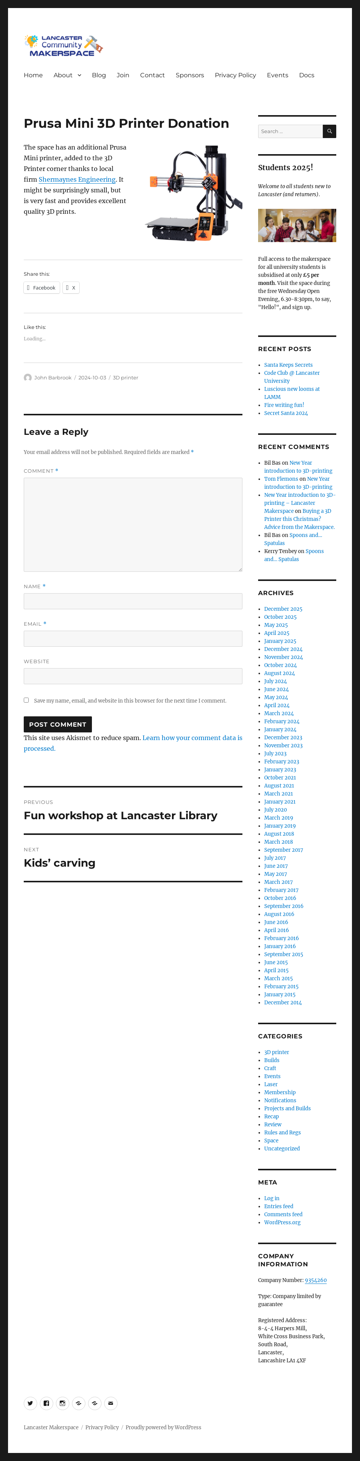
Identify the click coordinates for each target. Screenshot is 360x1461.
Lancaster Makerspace (51, 1427)
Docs (306, 75)
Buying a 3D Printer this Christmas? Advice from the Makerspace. (299, 519)
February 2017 (281, 890)
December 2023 (283, 737)
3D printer (125, 377)
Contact (152, 75)
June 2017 (276, 866)
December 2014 (283, 1002)
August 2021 (279, 786)
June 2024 (276, 689)
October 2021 (280, 777)
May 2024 (276, 697)
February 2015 (281, 986)
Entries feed (278, 1206)
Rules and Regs (282, 1132)
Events (277, 75)
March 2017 (278, 882)
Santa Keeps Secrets (288, 365)
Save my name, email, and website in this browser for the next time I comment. (130, 701)
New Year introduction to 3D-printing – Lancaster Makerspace (300, 503)
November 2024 (283, 657)
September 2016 (284, 906)
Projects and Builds (287, 1108)
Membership (280, 1092)
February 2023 (281, 761)
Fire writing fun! (284, 405)
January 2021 (280, 802)
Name (35, 586)
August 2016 (279, 914)
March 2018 (278, 842)
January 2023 (280, 769)
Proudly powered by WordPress (163, 1427)
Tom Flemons (281, 479)
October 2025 (280, 617)
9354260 (316, 1280)
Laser (271, 1084)
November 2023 (283, 745)
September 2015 (283, 954)
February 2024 (281, 721)
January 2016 (280, 946)
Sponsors (190, 75)
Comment (41, 471)
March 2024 (279, 713)
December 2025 (283, 609)
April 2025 (277, 633)
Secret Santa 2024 (286, 413)
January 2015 (280, 994)
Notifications (280, 1100)
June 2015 (276, 962)
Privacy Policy (235, 75)
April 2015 (276, 970)
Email (35, 624)
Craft (270, 1068)
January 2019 (280, 826)
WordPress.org (282, 1222)
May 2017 (275, 874)
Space (271, 1140)
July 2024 (275, 681)
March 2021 (278, 794)
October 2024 (280, 665)
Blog (99, 75)
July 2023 (275, 753)
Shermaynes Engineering (77, 179)
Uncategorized (282, 1148)
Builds (272, 1060)
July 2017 (275, 858)
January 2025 (280, 641)
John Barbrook (53, 377)
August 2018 (279, 834)
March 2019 (278, 818)
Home (33, 75)
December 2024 (283, 649)
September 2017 (283, 850)
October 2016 (280, 898)
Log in (272, 1198)
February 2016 (281, 938)
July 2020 (275, 810)
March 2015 (278, 978)
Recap (271, 1116)
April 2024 (277, 705)
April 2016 (276, 930)
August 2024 (279, 673)
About (63, 75)
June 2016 (276, 922)
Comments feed (283, 1214)
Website (37, 661)
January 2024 (280, 729)
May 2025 (276, 625)
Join (123, 75)
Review (272, 1124)
